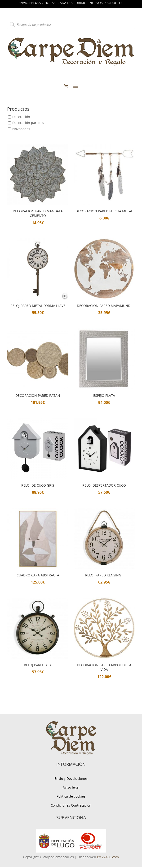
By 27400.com (108, 857)
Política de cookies (71, 796)
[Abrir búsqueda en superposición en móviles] (71, 24)
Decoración (21, 117)
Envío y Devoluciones (71, 778)
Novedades (21, 129)
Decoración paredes (28, 123)
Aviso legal (71, 787)
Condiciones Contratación (71, 805)
